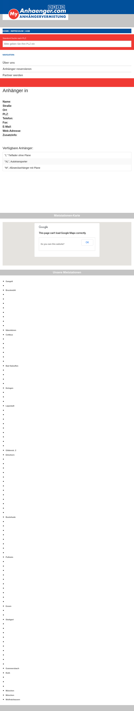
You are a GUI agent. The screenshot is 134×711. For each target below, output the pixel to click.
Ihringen (9, 388)
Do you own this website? (53, 244)
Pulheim (9, 557)
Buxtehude (11, 517)
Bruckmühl (11, 290)
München (10, 691)
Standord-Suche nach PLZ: (15, 38)
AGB (27, 31)
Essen (8, 606)
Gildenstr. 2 (11, 450)
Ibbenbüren (11, 330)
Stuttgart (10, 619)
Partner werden (13, 75)
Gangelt (9, 281)
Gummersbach (12, 668)
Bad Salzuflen (12, 366)
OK (87, 242)
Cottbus (9, 335)
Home (6, 31)
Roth (8, 673)
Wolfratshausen (13, 699)
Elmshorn (10, 455)
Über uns (9, 62)
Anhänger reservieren (17, 68)
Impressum (17, 31)
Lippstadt (10, 406)
